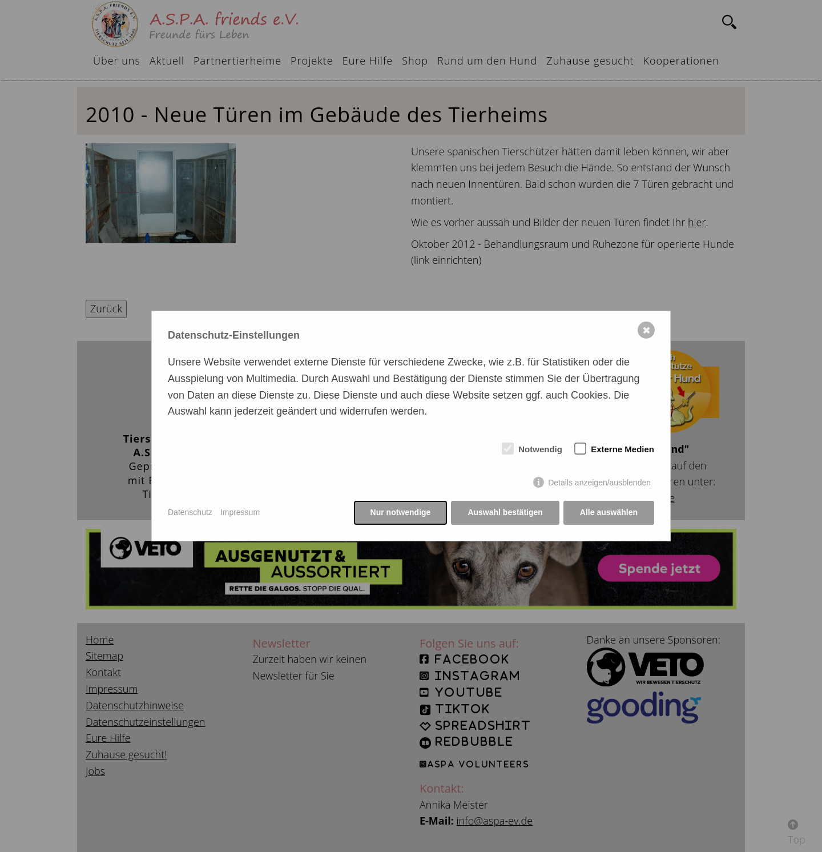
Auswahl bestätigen (505, 512)
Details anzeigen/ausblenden (599, 482)
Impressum (240, 512)
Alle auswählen (609, 512)
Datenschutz (190, 512)
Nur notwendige (400, 512)
